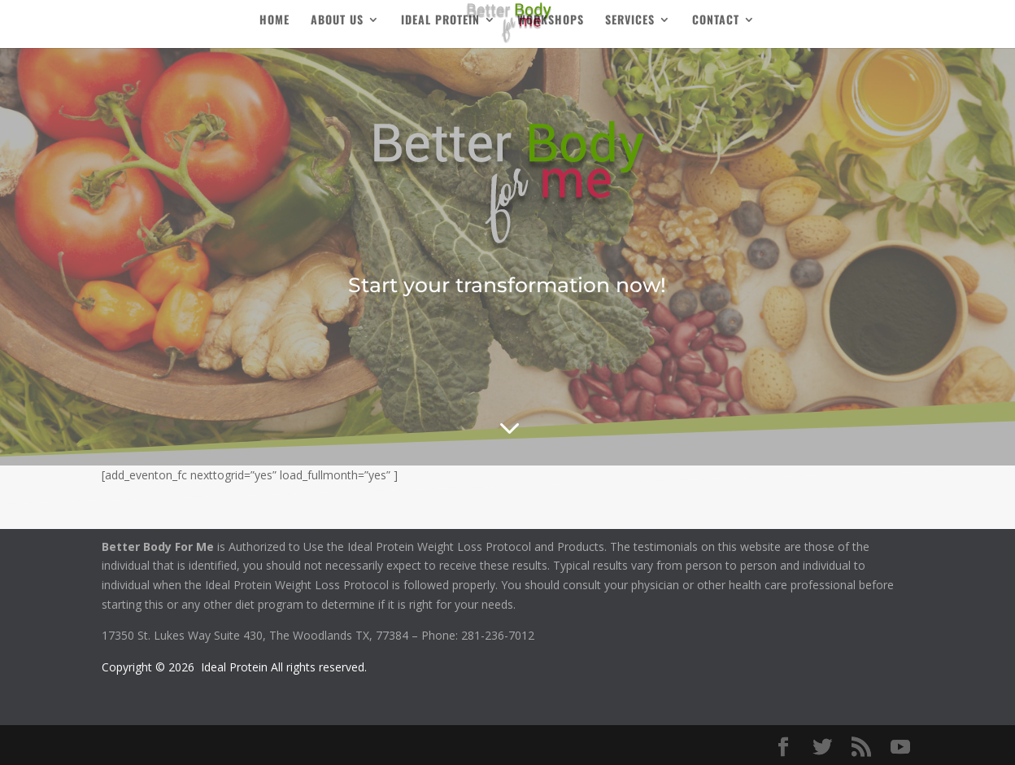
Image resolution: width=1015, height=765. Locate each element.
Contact (715, 21)
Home (274, 21)
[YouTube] (900, 747)
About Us (337, 21)
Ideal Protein (440, 21)
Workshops (550, 21)
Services (630, 21)
